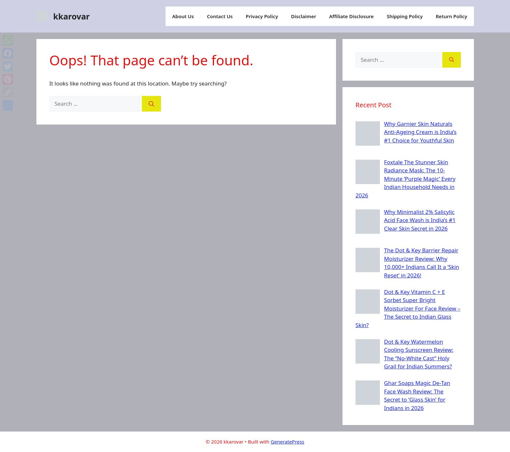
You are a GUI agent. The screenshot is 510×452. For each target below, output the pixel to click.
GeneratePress (287, 441)
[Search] (151, 104)
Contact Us (220, 16)
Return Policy (451, 16)
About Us (183, 16)
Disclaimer (303, 16)
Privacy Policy (262, 16)
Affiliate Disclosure (351, 16)
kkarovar (71, 16)
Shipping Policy (405, 16)
